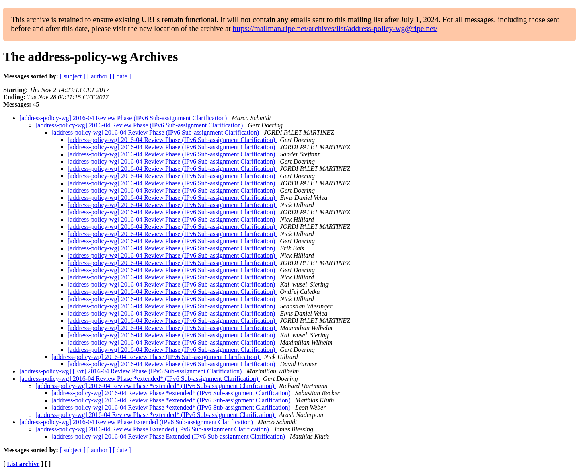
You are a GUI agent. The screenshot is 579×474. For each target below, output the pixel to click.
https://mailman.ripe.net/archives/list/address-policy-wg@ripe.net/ (335, 28)
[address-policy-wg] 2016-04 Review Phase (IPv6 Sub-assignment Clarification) (123, 118)
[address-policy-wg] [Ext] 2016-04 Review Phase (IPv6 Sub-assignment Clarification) (131, 371)
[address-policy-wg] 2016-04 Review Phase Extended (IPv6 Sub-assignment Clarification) (137, 422)
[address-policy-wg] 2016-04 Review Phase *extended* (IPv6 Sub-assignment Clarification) (139, 378)
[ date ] (122, 76)
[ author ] (99, 76)
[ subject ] (73, 76)
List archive (23, 463)
